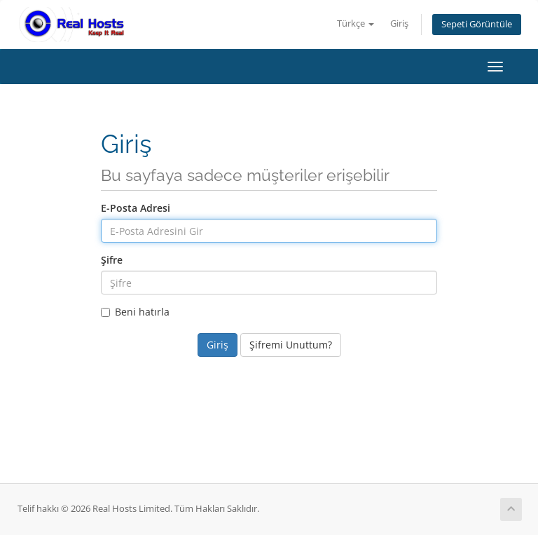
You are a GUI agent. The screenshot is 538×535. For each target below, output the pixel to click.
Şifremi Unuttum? (290, 344)
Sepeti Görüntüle (476, 24)
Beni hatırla (135, 311)
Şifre (112, 259)
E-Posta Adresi (135, 208)
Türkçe (355, 23)
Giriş (399, 23)
